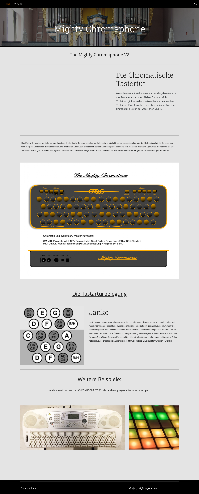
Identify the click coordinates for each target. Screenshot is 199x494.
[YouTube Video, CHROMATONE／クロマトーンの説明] (65, 100)
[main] (99, 27)
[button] (195, 4)
